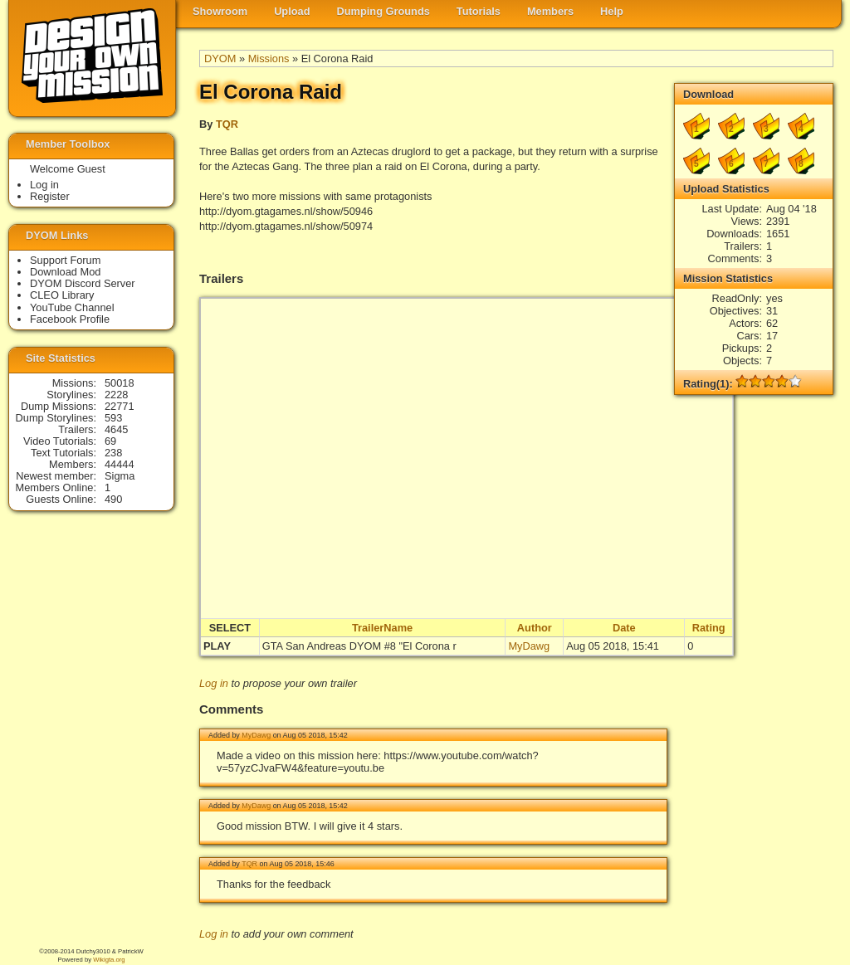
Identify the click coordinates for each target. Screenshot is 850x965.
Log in (213, 683)
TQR (227, 124)
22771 (119, 406)
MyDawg (529, 646)
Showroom (220, 11)
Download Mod (65, 272)
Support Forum (65, 260)
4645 (116, 429)
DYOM (220, 58)
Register (50, 196)
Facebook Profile (70, 319)
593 (113, 418)
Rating (708, 627)
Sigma (119, 476)
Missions (269, 58)
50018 (119, 383)
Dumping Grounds (383, 11)
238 (113, 452)
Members (550, 11)
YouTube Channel (72, 307)
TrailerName (382, 627)
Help (611, 11)
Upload (292, 11)
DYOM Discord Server (82, 283)
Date (624, 627)
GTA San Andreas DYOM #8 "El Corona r (359, 646)
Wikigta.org (109, 959)
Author (534, 627)
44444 (119, 464)
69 (110, 441)
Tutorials (479, 11)
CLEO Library (62, 295)
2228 (116, 394)
